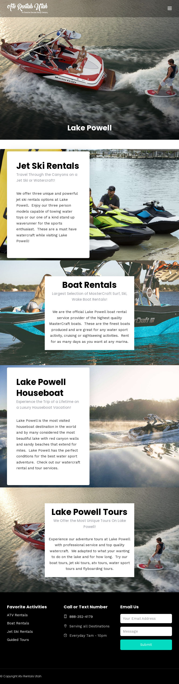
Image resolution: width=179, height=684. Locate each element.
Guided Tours (18, 640)
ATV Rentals (17, 615)
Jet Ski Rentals (20, 632)
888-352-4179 (78, 617)
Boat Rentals (18, 623)
